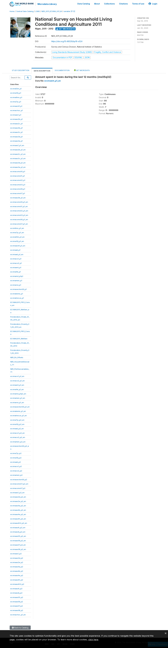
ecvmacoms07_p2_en (19, 484)
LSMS (37, 11)
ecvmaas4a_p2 (16, 567)
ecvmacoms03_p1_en (19, 215)
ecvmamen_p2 (16, 475)
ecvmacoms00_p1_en (19, 202)
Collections (109, 4)
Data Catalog (83, 4)
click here (93, 639)
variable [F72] (69, 11)
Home (12, 11)
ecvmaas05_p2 (16, 597)
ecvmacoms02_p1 (17, 180)
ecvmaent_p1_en (17, 385)
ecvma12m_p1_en (17, 237)
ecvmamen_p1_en (17, 398)
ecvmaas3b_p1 (16, 128)
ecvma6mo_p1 (16, 97)
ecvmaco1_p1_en (17, 376)
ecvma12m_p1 (16, 89)
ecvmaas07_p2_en (18, 545)
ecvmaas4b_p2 (16, 571)
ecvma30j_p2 (15, 458)
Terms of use (138, 4)
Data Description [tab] (42, 71)
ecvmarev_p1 (15, 285)
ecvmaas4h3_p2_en (18, 523)
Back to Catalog (20, 627)
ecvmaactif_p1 (16, 106)
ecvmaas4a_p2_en (18, 506)
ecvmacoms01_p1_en (19, 206)
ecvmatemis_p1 (16, 293)
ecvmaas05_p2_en (18, 536)
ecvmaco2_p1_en (17, 380)
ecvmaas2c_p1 (16, 123)
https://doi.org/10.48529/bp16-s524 (66, 41)
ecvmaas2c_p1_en (18, 154)
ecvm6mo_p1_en (17, 228)
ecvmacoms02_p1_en (19, 211)
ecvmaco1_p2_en (17, 433)
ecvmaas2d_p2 (16, 558)
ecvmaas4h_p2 (16, 580)
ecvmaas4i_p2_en (17, 527)
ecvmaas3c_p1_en (18, 158)
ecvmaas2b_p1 (16, 119)
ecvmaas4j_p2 (16, 593)
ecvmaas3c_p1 (16, 132)
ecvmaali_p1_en (16, 254)
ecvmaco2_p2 (16, 471)
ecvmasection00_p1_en (20, 407)
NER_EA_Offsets (16, 357)
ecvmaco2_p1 (16, 263)
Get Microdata (65, 29)
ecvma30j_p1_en (17, 241)
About (97, 4)
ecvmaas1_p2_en (17, 492)
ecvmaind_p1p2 (16, 276)
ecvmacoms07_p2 (17, 488)
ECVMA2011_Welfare (18, 338)
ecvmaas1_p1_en (17, 145)
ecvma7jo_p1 (15, 102)
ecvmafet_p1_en (17, 389)
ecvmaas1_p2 (16, 554)
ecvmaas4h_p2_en (18, 519)
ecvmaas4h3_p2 (17, 584)
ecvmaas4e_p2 (16, 575)
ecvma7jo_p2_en (17, 420)
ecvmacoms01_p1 (17, 176)
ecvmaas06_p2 (16, 602)
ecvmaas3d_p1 (16, 136)
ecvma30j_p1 (15, 93)
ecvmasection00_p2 (18, 479)
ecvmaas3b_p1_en (18, 198)
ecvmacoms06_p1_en (19, 219)
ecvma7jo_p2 (15, 453)
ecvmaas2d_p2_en (18, 497)
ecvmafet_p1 (15, 272)
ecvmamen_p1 (16, 280)
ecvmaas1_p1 (15, 115)
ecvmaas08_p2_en (18, 549)
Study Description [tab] (20, 70)
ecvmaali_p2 (15, 462)
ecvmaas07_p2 (16, 606)
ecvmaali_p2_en (17, 428)
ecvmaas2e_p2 (16, 562)
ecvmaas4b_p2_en (18, 510)
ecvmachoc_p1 (16, 110)
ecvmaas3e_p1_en (18, 167)
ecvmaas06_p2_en (18, 540)
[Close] (166, 633)
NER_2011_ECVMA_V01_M (52, 11)
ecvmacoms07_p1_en (19, 224)
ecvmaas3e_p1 (16, 141)
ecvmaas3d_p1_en (18, 163)
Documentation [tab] (62, 70)
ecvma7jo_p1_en (17, 232)
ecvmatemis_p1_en (18, 411)
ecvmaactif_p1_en (17, 245)
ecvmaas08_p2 (16, 610)
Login (153, 4)
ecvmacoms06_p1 (17, 189)
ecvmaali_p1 (15, 250)
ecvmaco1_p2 (16, 466)
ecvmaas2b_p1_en (18, 150)
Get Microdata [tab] (82, 70)
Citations (123, 4)
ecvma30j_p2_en (17, 424)
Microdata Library (47, 4)
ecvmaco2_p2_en (17, 437)
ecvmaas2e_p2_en (18, 501)
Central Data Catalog (24, 11)
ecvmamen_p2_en (17, 442)
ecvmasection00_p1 (18, 289)
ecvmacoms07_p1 (17, 193)
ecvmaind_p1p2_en (18, 394)
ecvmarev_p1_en (17, 402)
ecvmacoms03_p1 (17, 184)
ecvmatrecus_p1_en (18, 415)
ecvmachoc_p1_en (18, 615)
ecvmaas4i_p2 (16, 588)
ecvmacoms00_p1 (17, 171)
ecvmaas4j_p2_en (17, 532)
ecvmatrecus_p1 (17, 298)
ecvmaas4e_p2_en (18, 514)
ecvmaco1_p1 (15, 259)
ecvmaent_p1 (15, 267)
